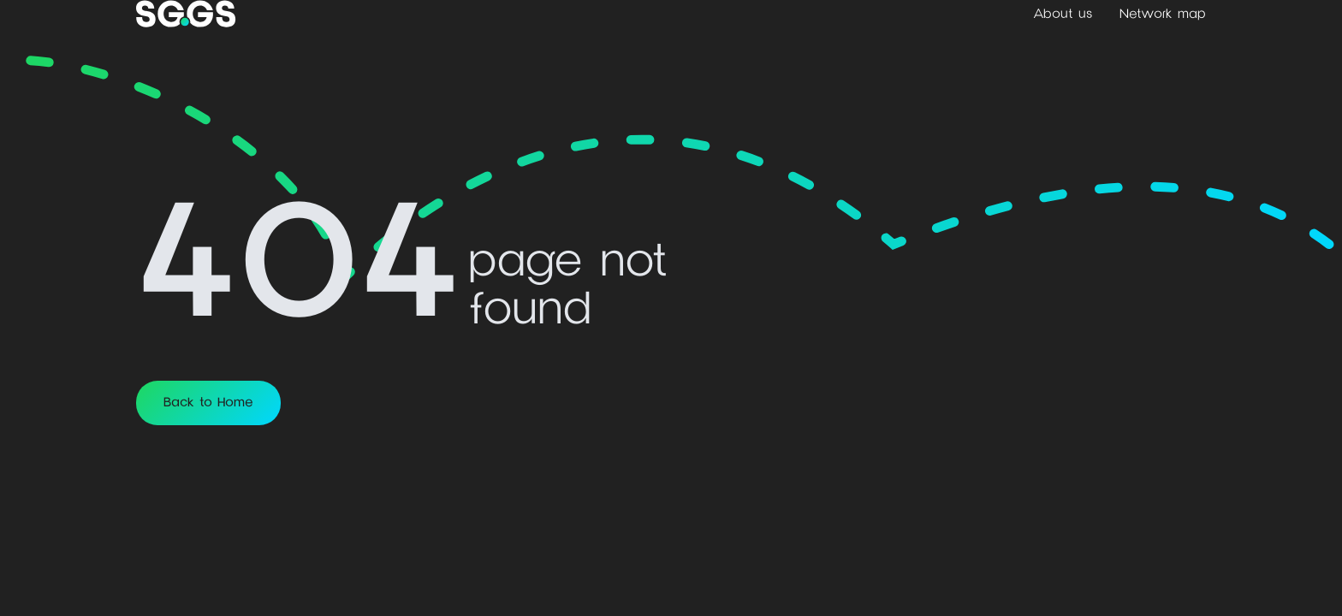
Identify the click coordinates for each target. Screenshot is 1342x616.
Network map (1162, 13)
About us (1062, 13)
